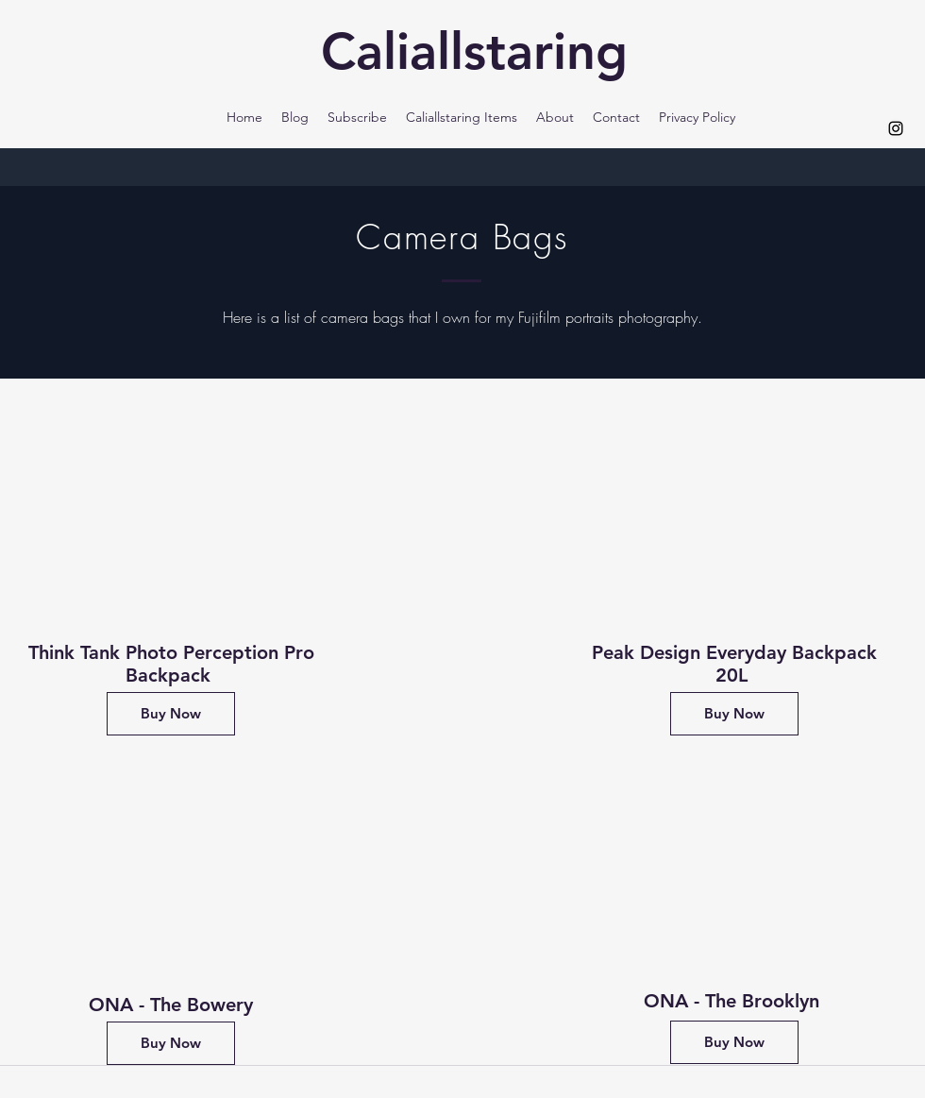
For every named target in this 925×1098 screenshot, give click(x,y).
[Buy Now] (171, 713)
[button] (461, 117)
